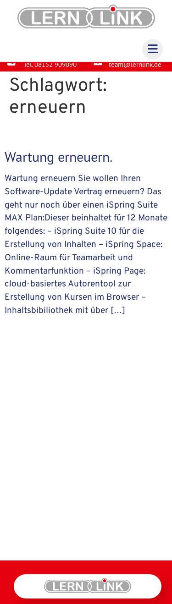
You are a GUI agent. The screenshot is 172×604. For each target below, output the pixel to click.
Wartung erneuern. (58, 164)
